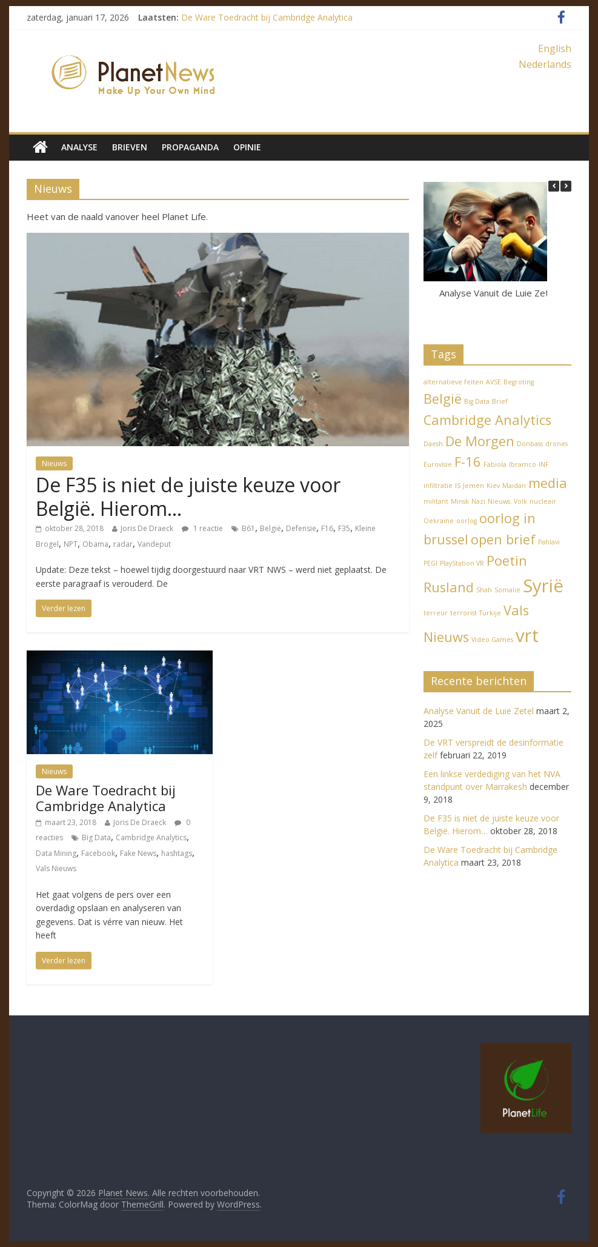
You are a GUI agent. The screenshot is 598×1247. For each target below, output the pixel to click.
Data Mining (56, 853)
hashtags (176, 853)
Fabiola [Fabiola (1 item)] (495, 464)
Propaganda (190, 147)
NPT (71, 544)
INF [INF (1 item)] (544, 464)
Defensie (301, 528)
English (554, 48)
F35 (344, 528)
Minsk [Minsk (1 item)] (460, 501)
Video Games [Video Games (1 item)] (492, 639)
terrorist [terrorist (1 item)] (463, 613)
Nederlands (545, 64)
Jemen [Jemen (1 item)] (473, 485)
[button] (565, 186)
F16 (327, 528)
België (270, 528)
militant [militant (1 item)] (436, 501)
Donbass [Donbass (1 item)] (530, 444)
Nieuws (54, 463)
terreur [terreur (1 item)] (436, 613)
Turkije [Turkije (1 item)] (490, 613)
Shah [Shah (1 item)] (484, 590)
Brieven (129, 147)
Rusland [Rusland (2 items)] (449, 587)
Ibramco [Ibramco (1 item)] (522, 464)
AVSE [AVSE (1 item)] (493, 382)
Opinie (247, 147)
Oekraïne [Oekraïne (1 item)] (439, 521)
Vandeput (154, 544)
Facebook (98, 853)
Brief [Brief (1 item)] (500, 401)
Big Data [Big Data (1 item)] (477, 401)
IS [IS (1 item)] (457, 485)
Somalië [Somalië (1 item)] (507, 590)
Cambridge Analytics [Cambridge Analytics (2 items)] (487, 420)
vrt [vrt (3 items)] (527, 635)
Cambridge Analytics (151, 837)
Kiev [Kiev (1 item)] (493, 485)
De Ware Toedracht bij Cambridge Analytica (267, 17)
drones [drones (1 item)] (556, 444)
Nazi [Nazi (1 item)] (478, 501)
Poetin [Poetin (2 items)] (507, 560)
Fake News (138, 853)
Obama (95, 544)
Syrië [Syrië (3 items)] (543, 585)
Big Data (96, 837)
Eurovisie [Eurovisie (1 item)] (438, 464)
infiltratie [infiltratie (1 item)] (438, 485)
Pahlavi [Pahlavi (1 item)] (549, 542)
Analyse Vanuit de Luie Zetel (497, 293)
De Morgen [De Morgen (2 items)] (479, 441)
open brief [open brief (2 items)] (503, 539)
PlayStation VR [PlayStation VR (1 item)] (462, 563)
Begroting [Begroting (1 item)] (518, 382)
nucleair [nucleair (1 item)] (543, 501)
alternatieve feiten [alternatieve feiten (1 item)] (453, 382)
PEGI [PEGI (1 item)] (430, 563)
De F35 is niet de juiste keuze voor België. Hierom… (188, 496)
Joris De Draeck (147, 528)
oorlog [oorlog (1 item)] (466, 521)
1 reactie (202, 528)
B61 (248, 528)
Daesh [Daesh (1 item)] (433, 444)
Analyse (79, 147)
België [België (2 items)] (443, 398)
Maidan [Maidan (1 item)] (514, 485)
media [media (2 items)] (547, 483)
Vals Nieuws (56, 868)
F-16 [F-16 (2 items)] (467, 461)
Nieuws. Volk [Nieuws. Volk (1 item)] (507, 501)
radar (123, 544)
